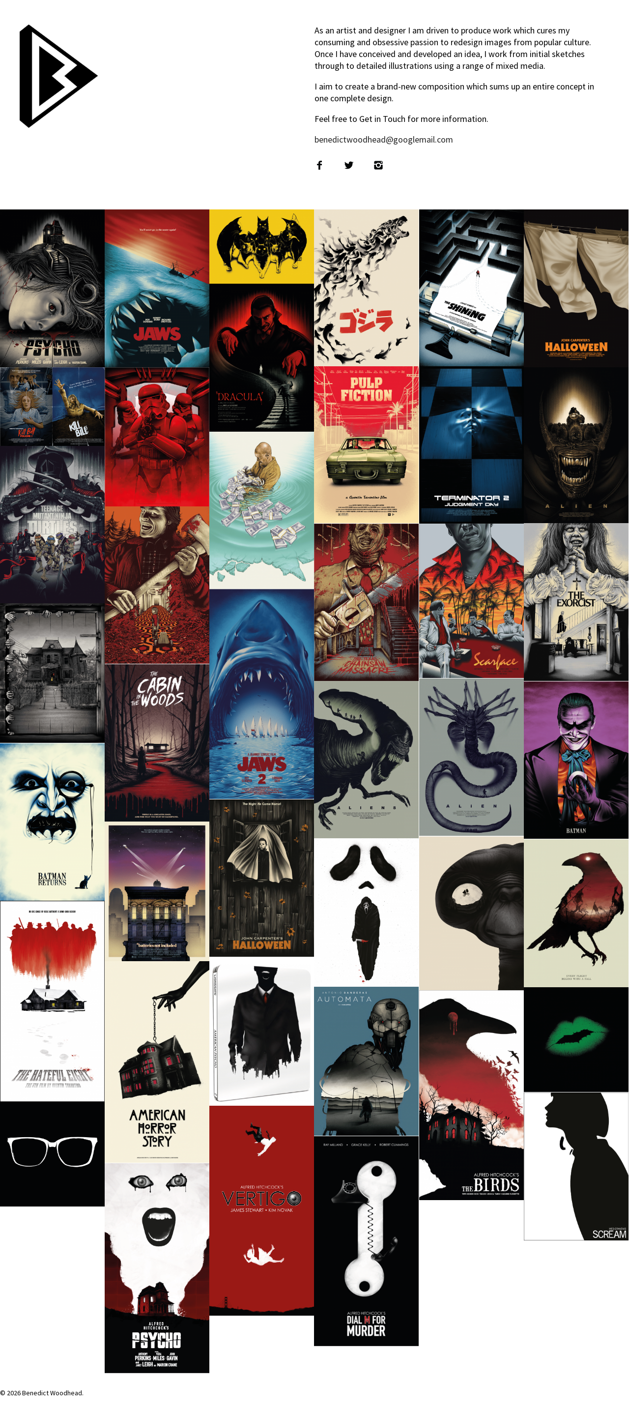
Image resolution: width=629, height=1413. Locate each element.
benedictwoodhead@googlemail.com (383, 139)
